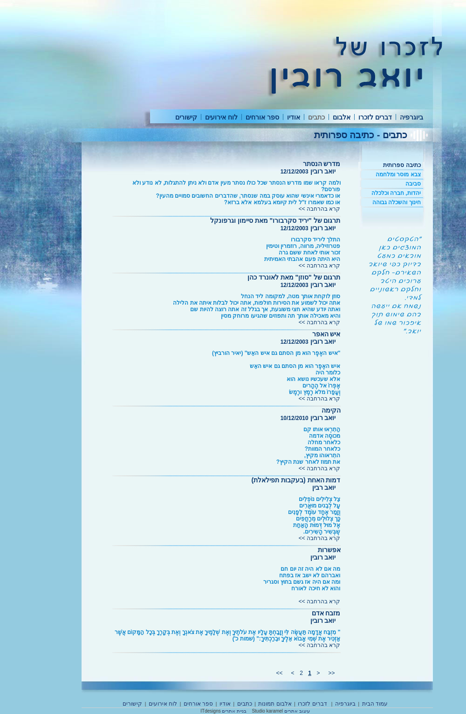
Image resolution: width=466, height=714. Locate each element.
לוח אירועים (221, 117)
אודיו (293, 117)
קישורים (186, 117)
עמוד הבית (375, 704)
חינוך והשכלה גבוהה (396, 202)
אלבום (341, 117)
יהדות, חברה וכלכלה (396, 193)
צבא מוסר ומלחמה (398, 174)
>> (279, 673)
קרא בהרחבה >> (320, 209)
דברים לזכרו (375, 117)
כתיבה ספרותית (401, 165)
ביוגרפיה (411, 117)
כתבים (316, 117)
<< (332, 673)
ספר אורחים (262, 117)
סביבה (413, 183)
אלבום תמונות (274, 704)
